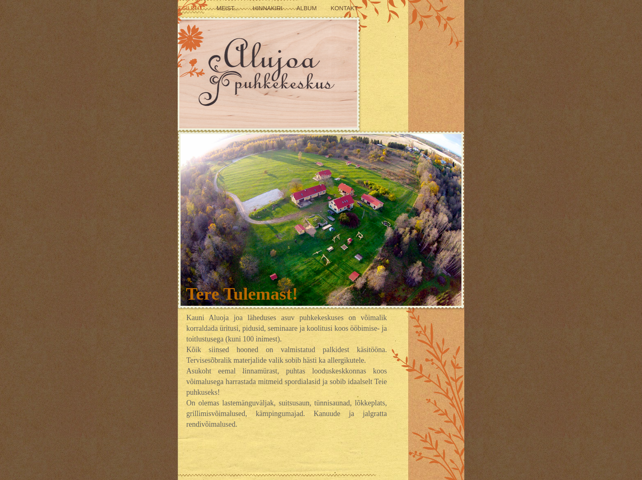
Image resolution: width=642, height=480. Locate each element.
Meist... (228, 8)
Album (307, 8)
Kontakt (344, 8)
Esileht (191, 8)
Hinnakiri (268, 8)
